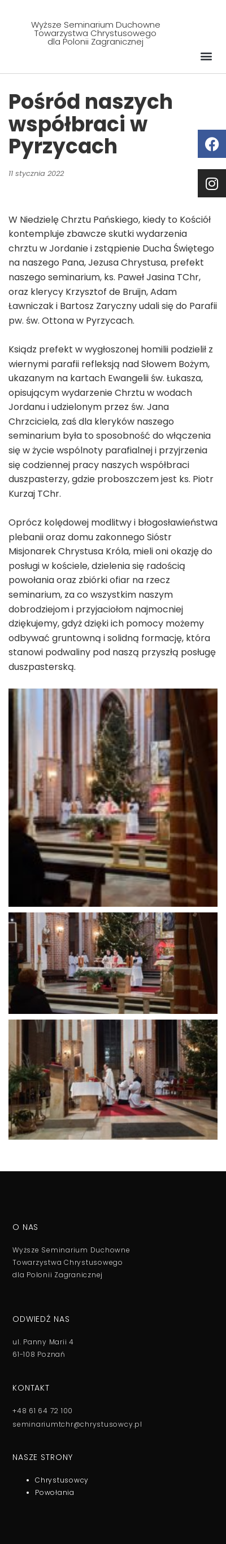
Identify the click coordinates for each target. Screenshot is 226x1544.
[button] (206, 55)
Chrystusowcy (62, 1480)
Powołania (55, 1492)
